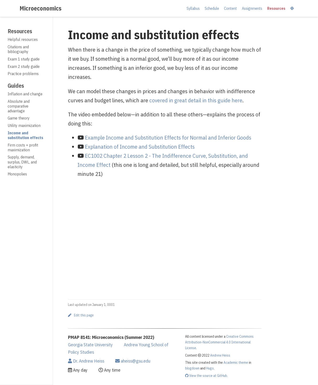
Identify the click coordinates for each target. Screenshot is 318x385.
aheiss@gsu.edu (132, 361)
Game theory (19, 118)
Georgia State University (90, 344)
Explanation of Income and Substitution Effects (140, 146)
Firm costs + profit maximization (23, 147)
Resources (20, 31)
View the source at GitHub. (206, 375)
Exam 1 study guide (24, 59)
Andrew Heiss (220, 355)
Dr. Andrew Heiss (86, 361)
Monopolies (17, 174)
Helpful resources (23, 39)
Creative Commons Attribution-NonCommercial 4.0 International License (219, 342)
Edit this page (81, 315)
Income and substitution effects (25, 135)
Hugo (210, 368)
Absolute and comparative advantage (19, 106)
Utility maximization (24, 125)
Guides (16, 85)
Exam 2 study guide (24, 66)
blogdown (192, 368)
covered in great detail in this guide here (195, 100)
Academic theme (236, 362)
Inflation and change (25, 94)
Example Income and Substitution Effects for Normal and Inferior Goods (168, 137)
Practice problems (23, 73)
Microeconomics (41, 8)
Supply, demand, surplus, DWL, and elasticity (22, 161)
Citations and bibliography (18, 49)
